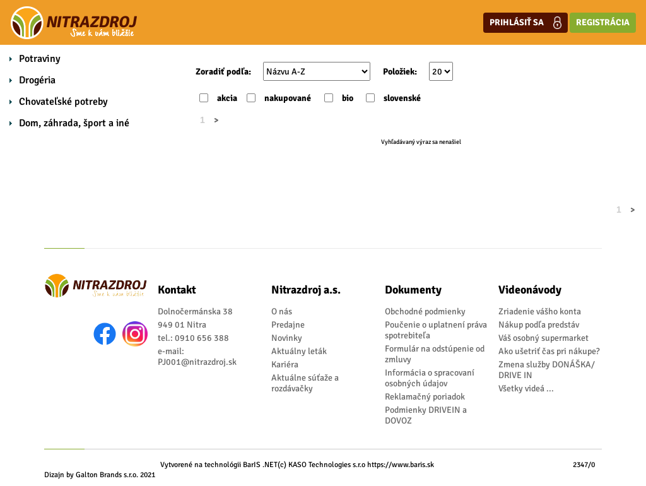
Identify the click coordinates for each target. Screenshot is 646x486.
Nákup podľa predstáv (538, 324)
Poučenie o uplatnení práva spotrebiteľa (436, 330)
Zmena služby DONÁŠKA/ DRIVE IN (546, 370)
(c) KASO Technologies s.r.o (321, 465)
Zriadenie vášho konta (539, 311)
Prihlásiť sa (525, 22)
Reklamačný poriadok (425, 396)
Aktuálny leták (299, 351)
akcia (227, 98)
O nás (281, 311)
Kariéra (284, 364)
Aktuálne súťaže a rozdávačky (305, 383)
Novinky (286, 338)
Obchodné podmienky (425, 311)
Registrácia (603, 22)
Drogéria (37, 80)
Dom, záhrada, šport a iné (74, 123)
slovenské (402, 98)
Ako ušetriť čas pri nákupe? (549, 351)
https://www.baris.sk (400, 465)
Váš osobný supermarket (543, 338)
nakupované (287, 98)
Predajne (288, 324)
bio (347, 98)
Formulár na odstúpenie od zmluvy (434, 354)
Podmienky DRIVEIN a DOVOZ (426, 415)
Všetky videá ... (526, 388)
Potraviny (40, 58)
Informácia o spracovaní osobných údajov (429, 378)
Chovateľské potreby (63, 101)
